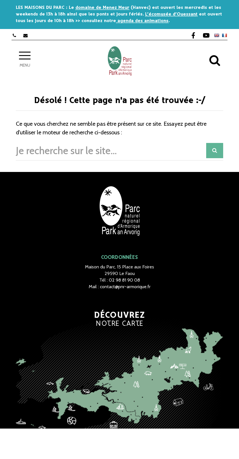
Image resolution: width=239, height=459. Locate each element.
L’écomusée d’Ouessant (171, 14)
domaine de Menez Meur (102, 7)
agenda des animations (142, 21)
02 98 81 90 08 (124, 280)
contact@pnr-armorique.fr (125, 286)
